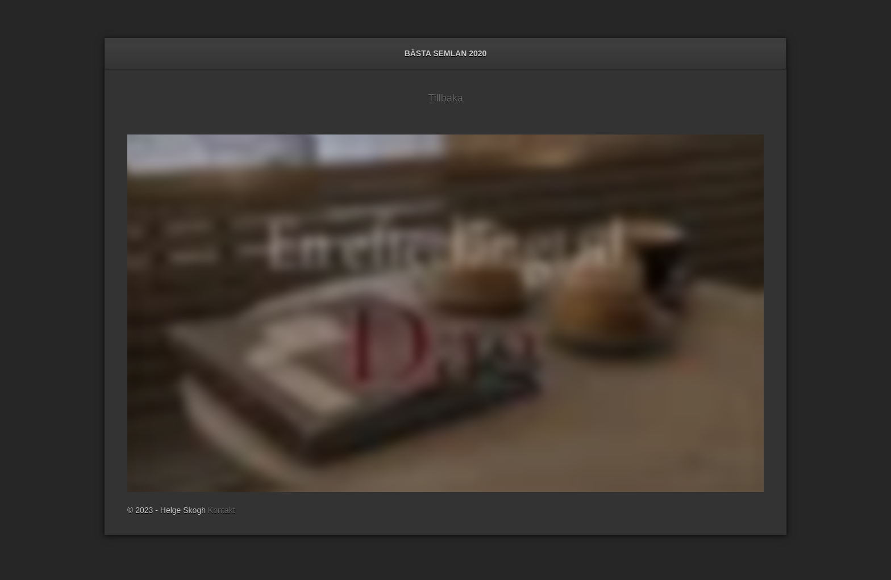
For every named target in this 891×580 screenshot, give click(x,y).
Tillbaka (445, 98)
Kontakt (221, 510)
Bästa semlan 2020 (446, 53)
